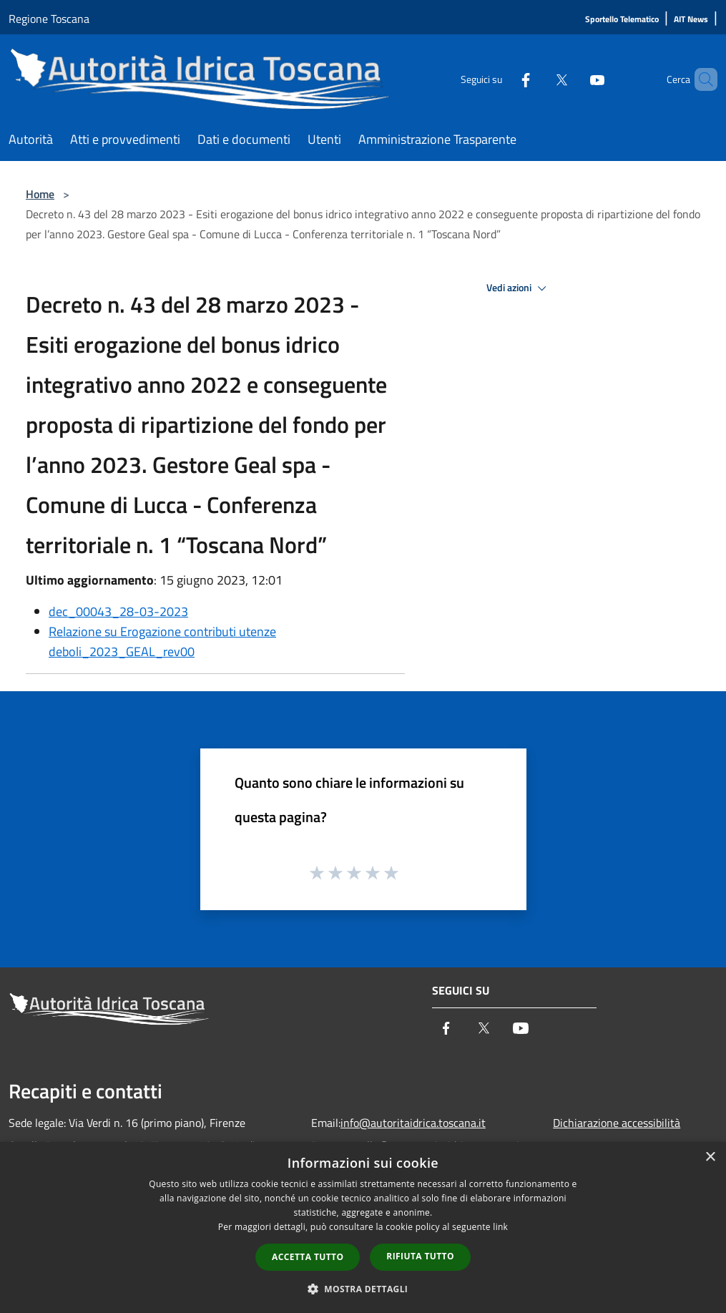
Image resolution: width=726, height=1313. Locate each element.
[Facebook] (501, 79)
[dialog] (363, 1227)
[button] (363, 1289)
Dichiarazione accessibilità (616, 1122)
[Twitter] (537, 79)
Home (40, 193)
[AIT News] (691, 19)
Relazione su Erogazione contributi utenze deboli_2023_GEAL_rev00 (162, 641)
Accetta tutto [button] (307, 1257)
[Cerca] (700, 79)
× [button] (710, 1157)
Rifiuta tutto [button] (420, 1256)
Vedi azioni (518, 288)
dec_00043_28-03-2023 (118, 611)
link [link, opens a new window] (500, 1227)
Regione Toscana (49, 18)
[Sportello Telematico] (622, 19)
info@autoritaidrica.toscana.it (413, 1122)
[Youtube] (573, 79)
